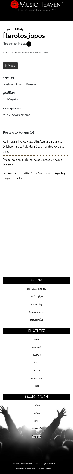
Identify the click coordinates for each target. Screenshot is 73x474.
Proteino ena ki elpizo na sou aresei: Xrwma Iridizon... (32, 162)
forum (36, 339)
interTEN (51, 463)
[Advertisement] (35, 223)
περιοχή (8, 77)
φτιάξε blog (36, 304)
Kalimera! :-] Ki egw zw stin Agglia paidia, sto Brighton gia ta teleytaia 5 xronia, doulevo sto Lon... (33, 146)
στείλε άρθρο (37, 296)
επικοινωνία (36, 428)
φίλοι (36, 421)
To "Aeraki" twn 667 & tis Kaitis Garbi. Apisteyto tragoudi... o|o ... (35, 175)
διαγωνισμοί (36, 378)
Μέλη (19, 29)
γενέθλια (9, 93)
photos (36, 370)
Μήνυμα (10, 65)
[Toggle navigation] (36, 17)
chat (36, 385)
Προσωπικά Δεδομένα (25, 469)
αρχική (7, 29)
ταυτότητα (36, 405)
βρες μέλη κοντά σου (36, 289)
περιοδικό (36, 347)
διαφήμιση (36, 436)
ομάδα (37, 413)
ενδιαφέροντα (12, 108)
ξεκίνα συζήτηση (36, 312)
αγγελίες (37, 355)
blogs (36, 362)
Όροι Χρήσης (45, 469)
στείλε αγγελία (36, 319)
